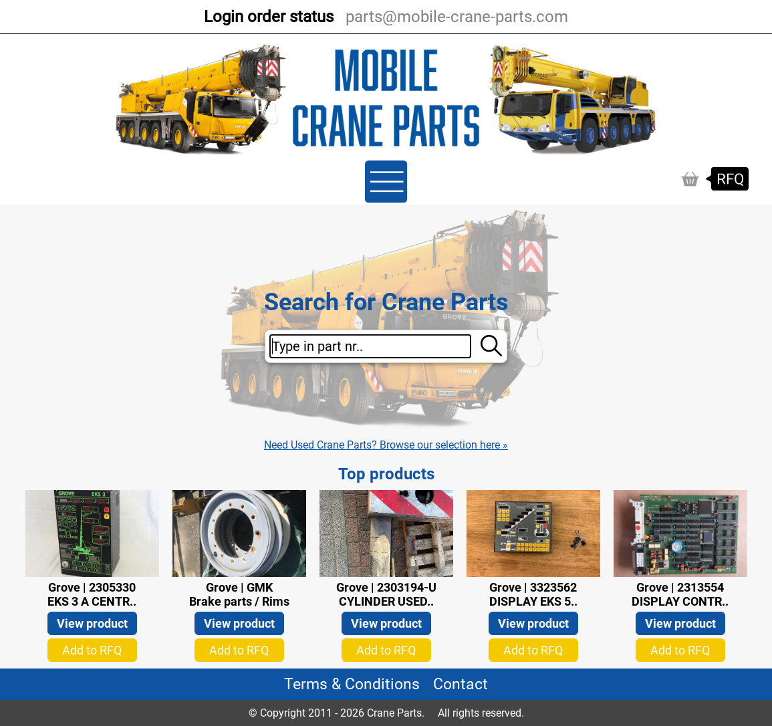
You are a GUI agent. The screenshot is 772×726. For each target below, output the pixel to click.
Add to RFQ (92, 650)
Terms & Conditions (352, 684)
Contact (460, 684)
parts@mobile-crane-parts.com (457, 16)
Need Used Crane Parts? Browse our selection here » (386, 445)
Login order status (269, 16)
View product (92, 623)
